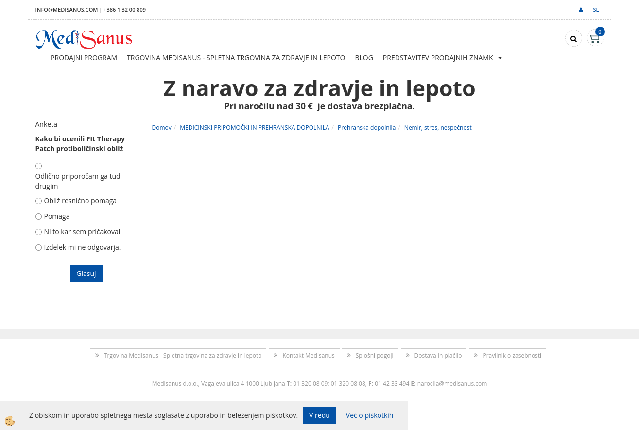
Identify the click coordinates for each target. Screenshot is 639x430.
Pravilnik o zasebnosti (512, 355)
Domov (162, 127)
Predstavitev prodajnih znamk (438, 57)
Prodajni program (84, 57)
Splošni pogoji (375, 355)
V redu (319, 415)
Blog (364, 57)
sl (596, 9)
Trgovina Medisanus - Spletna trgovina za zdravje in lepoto (236, 57)
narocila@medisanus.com (452, 383)
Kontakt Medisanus (308, 355)
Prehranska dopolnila (367, 127)
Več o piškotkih (370, 415)
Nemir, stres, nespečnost (438, 127)
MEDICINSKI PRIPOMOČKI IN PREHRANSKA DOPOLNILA (254, 127)
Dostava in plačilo (438, 355)
